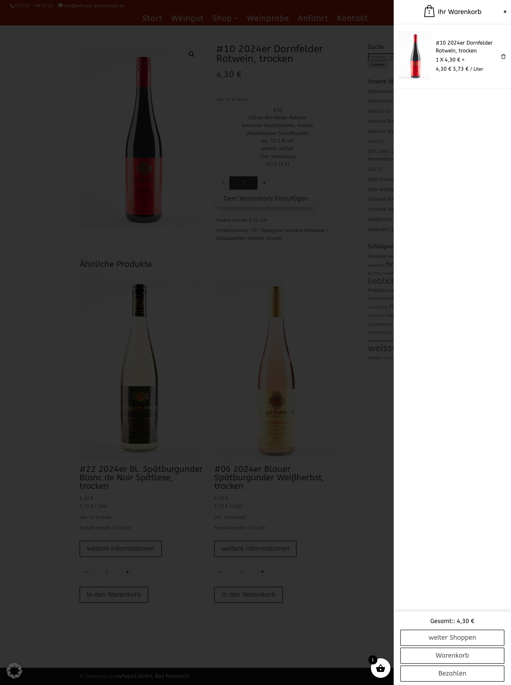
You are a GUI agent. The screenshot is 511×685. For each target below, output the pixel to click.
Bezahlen (452, 673)
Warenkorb (452, 655)
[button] (14, 670)
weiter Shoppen (452, 637)
